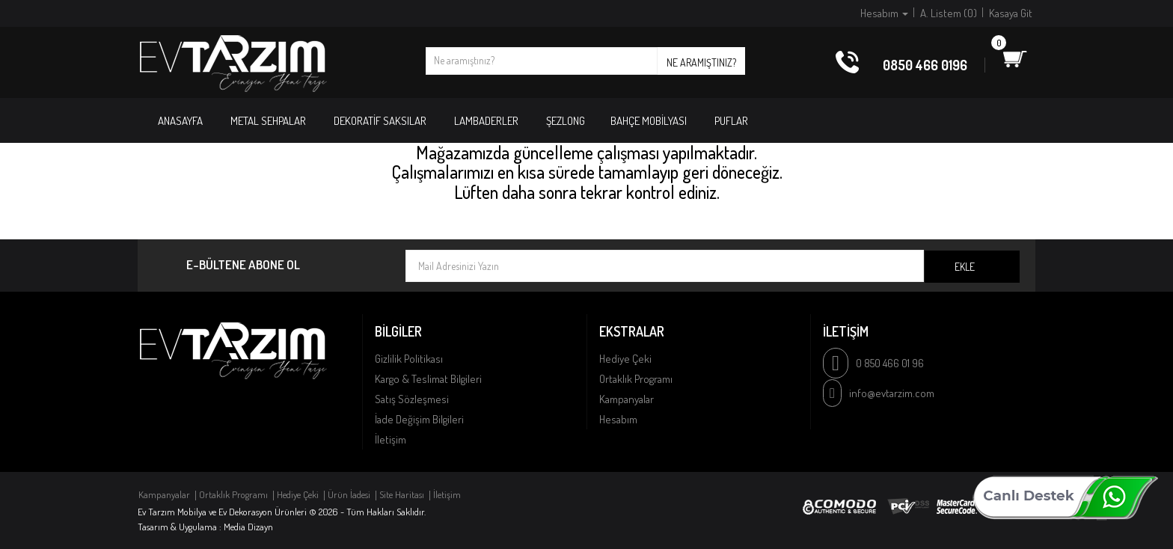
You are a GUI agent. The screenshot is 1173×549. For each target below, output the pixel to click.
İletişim (390, 439)
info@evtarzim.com (891, 393)
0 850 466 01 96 (890, 363)
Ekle (965, 266)
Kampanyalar (626, 399)
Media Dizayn (248, 527)
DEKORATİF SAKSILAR (380, 121)
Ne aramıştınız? (701, 62)
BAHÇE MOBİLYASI (648, 121)
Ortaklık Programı (636, 379)
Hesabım (618, 419)
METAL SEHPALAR (268, 121)
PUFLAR (731, 121)
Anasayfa (180, 121)
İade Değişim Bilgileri (419, 419)
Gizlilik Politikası (409, 359)
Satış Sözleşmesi (412, 399)
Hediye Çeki (625, 359)
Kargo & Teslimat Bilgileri (428, 379)
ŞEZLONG (565, 121)
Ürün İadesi (349, 494)
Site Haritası (401, 494)
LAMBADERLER (486, 121)
